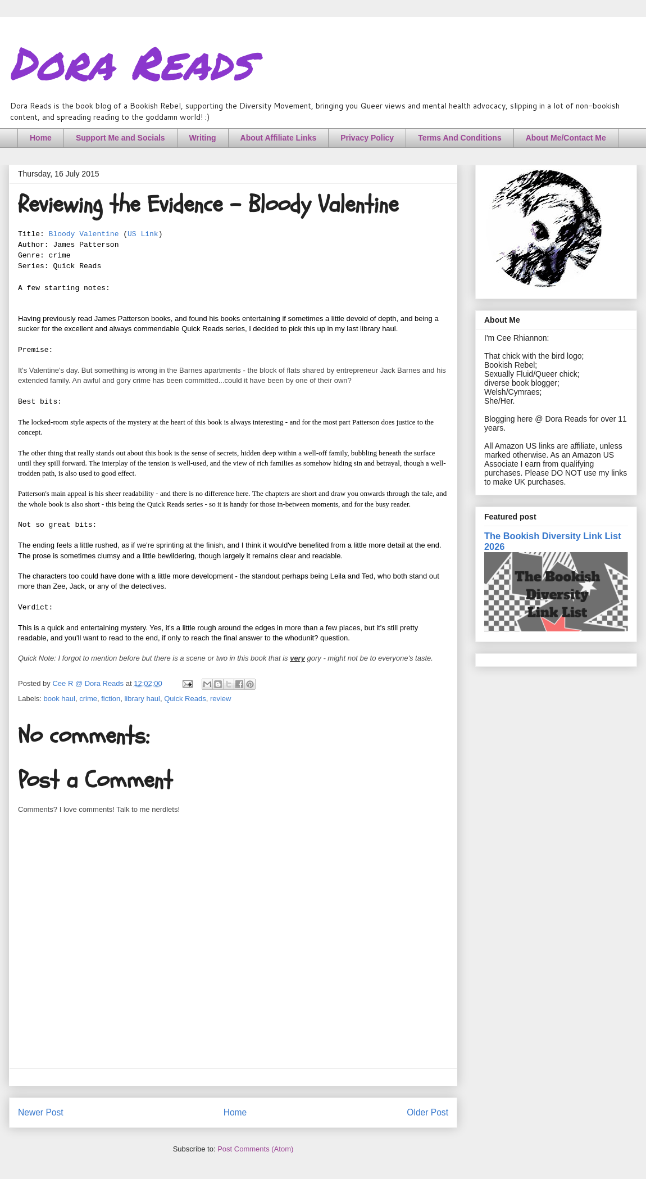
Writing (202, 137)
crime (88, 698)
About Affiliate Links (278, 137)
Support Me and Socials (120, 137)
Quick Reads (185, 698)
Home (41, 137)
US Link (143, 234)
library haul (142, 698)
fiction (110, 698)
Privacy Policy (367, 137)
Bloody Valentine (84, 234)
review (220, 698)
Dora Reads (130, 62)
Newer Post (40, 1112)
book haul (59, 698)
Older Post (427, 1112)
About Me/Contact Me (566, 137)
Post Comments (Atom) (255, 1149)
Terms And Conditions (460, 137)
